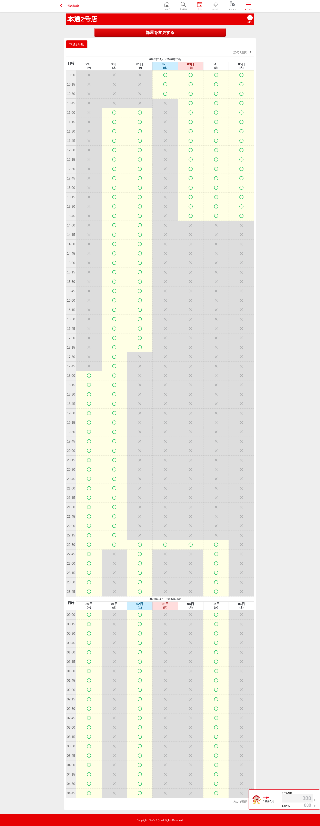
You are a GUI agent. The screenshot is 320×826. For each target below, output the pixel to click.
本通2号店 (82, 19)
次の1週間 (243, 52)
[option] (77, 44)
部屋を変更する (160, 32)
